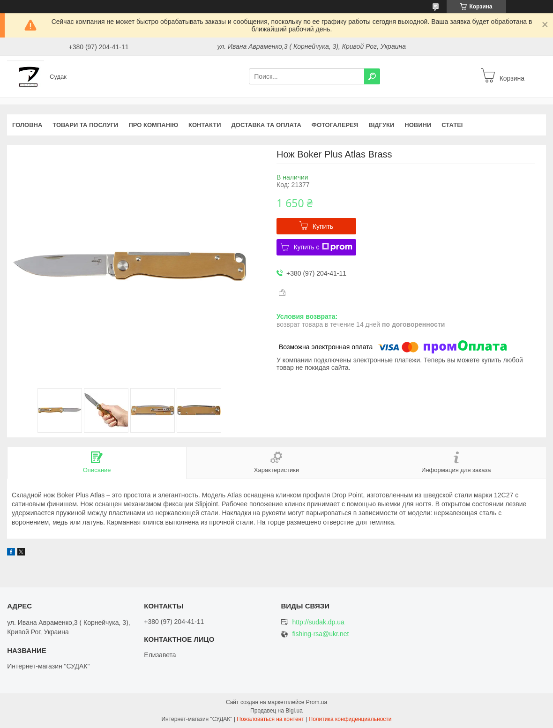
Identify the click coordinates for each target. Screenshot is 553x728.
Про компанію (153, 124)
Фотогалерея (335, 124)
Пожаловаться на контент (270, 719)
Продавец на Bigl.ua (276, 710)
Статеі (452, 124)
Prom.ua (316, 702)
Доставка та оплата (266, 124)
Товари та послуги (85, 124)
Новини (417, 124)
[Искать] (372, 76)
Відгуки (381, 124)
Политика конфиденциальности (350, 719)
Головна (27, 124)
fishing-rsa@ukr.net (320, 634)
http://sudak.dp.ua (318, 622)
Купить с (322, 247)
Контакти (204, 124)
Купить (323, 226)
